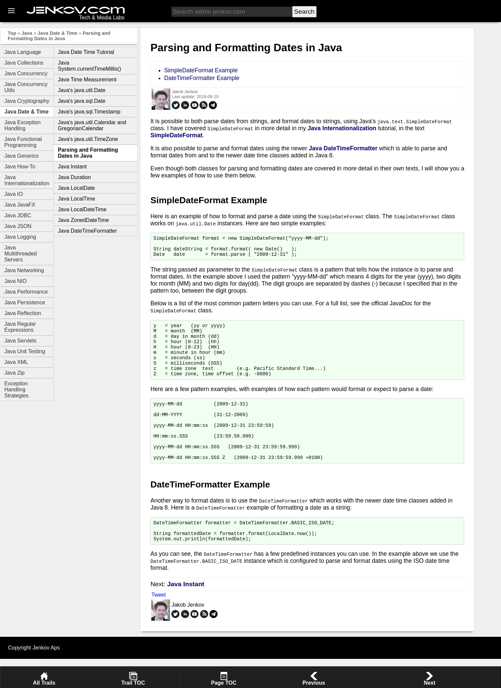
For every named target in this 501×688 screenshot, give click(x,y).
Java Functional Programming (23, 142)
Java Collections (24, 63)
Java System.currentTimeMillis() (89, 66)
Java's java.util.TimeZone (88, 139)
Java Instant (72, 166)
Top (12, 33)
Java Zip (14, 373)
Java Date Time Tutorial (86, 52)
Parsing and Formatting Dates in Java (59, 35)
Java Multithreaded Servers (20, 253)
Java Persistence (24, 302)
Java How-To (19, 166)
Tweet (158, 624)
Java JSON (17, 226)
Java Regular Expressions (20, 327)
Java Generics (21, 156)
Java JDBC (17, 215)
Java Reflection (22, 313)
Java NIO (15, 281)
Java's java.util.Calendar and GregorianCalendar (92, 125)
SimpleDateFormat (176, 135)
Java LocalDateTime (82, 209)
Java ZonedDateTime (83, 220)
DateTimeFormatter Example (201, 78)
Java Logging (20, 237)
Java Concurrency (26, 73)
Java (26, 33)
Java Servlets (20, 340)
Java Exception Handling (22, 125)
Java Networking (24, 270)
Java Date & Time (57, 33)
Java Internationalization (26, 180)
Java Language (22, 52)
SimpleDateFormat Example (201, 70)
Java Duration (74, 177)
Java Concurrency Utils (26, 87)
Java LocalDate (76, 188)
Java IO (13, 194)
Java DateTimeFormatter (87, 231)
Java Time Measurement (87, 79)
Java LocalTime (76, 199)
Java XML (16, 362)
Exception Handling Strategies (16, 389)
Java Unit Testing (24, 351)
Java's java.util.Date (81, 90)
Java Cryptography (26, 101)
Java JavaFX (19, 205)
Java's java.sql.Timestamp (89, 111)
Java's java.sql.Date (81, 101)
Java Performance (26, 292)
